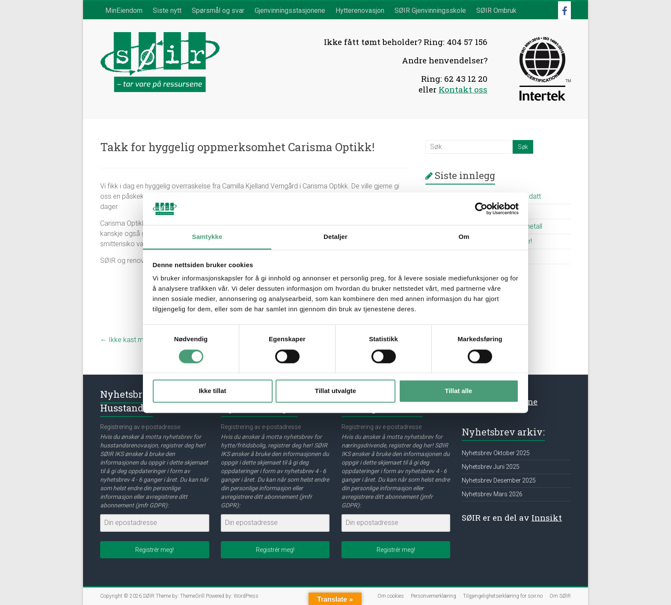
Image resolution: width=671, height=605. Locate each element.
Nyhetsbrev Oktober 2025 (496, 453)
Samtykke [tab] (207, 237)
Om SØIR (560, 596)
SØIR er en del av (512, 517)
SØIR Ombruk (496, 10)
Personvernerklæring (433, 596)
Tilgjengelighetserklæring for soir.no (503, 596)
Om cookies (390, 596)
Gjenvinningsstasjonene (290, 10)
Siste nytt (167, 10)
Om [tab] (463, 237)
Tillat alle (458, 391)
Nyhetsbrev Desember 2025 (499, 480)
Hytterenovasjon (360, 10)
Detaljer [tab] (335, 237)
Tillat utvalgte (335, 391)
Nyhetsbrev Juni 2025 (491, 466)
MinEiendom (124, 10)
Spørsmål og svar (218, 10)
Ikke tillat (212, 391)
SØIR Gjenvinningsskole (430, 10)
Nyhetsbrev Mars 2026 (492, 494)
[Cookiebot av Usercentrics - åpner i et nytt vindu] (481, 208)
